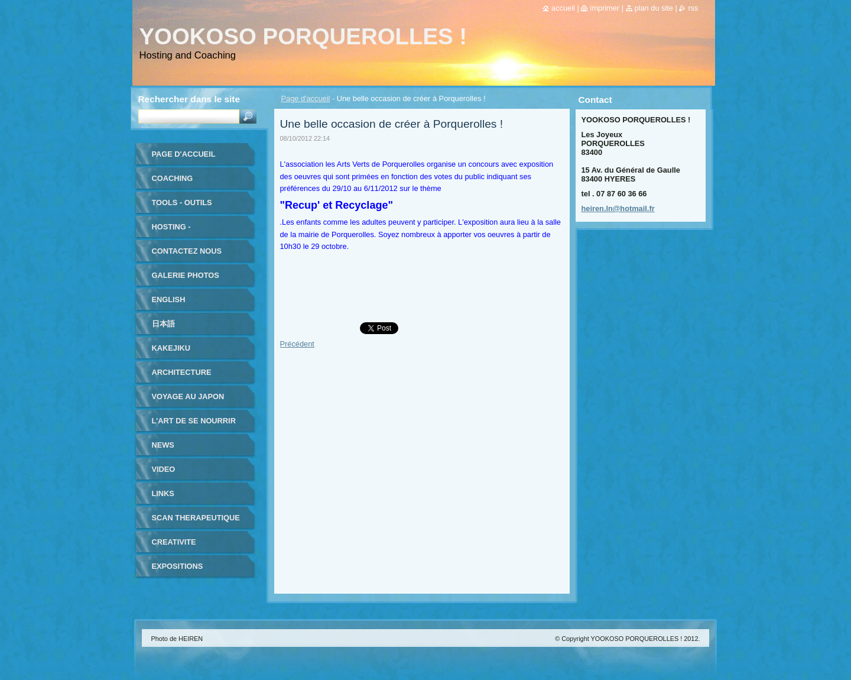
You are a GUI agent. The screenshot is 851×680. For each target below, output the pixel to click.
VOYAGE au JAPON (188, 396)
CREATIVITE (174, 541)
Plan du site (654, 8)
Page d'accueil (305, 98)
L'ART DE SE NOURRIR (194, 420)
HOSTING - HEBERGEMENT (181, 230)
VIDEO (164, 469)
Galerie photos (185, 275)
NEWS (163, 445)
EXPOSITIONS (177, 566)
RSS (693, 8)
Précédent (297, 343)
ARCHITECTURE (182, 372)
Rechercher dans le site (189, 99)
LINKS (163, 493)
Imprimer (604, 8)
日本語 (163, 323)
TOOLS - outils (182, 202)
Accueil (563, 8)
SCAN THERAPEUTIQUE (196, 517)
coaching (172, 178)
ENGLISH (169, 299)
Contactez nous (187, 251)
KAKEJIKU (171, 348)
